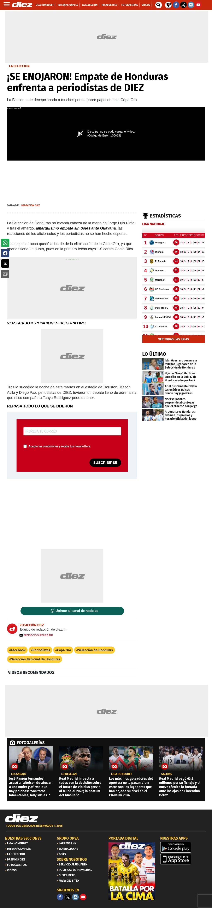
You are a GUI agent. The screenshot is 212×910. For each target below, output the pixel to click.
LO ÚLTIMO (154, 354)
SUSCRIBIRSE (105, 463)
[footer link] (106, 828)
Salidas (166, 774)
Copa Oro (64, 650)
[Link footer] (21, 818)
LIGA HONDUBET (121, 774)
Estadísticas (165, 216)
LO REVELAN (69, 774)
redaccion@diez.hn (36, 635)
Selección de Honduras (95, 650)
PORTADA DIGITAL (123, 838)
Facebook (18, 650)
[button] (5, 243)
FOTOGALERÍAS (31, 742)
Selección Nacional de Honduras (35, 659)
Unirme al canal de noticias (76, 611)
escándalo (18, 774)
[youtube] (83, 897)
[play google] (183, 847)
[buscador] (158, 5)
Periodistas (41, 650)
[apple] (183, 859)
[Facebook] (60, 897)
